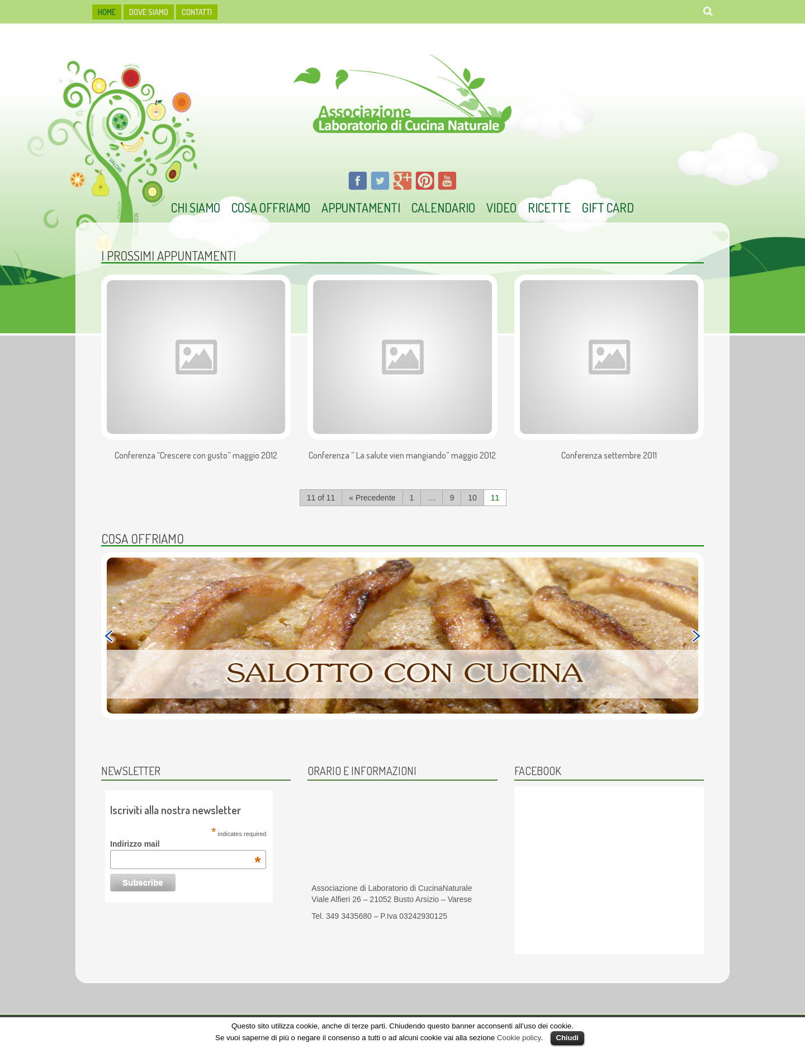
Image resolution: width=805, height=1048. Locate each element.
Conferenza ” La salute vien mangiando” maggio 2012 (402, 456)
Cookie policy (519, 1037)
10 (472, 497)
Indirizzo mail (185, 843)
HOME (107, 12)
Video (501, 207)
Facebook (537, 770)
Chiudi (567, 1037)
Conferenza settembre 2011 (609, 456)
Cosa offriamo (270, 207)
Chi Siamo (195, 207)
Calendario (443, 207)
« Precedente (372, 497)
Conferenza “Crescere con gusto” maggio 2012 (196, 456)
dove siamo (148, 12)
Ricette (549, 207)
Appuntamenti (360, 207)
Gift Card (608, 207)
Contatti (197, 12)
